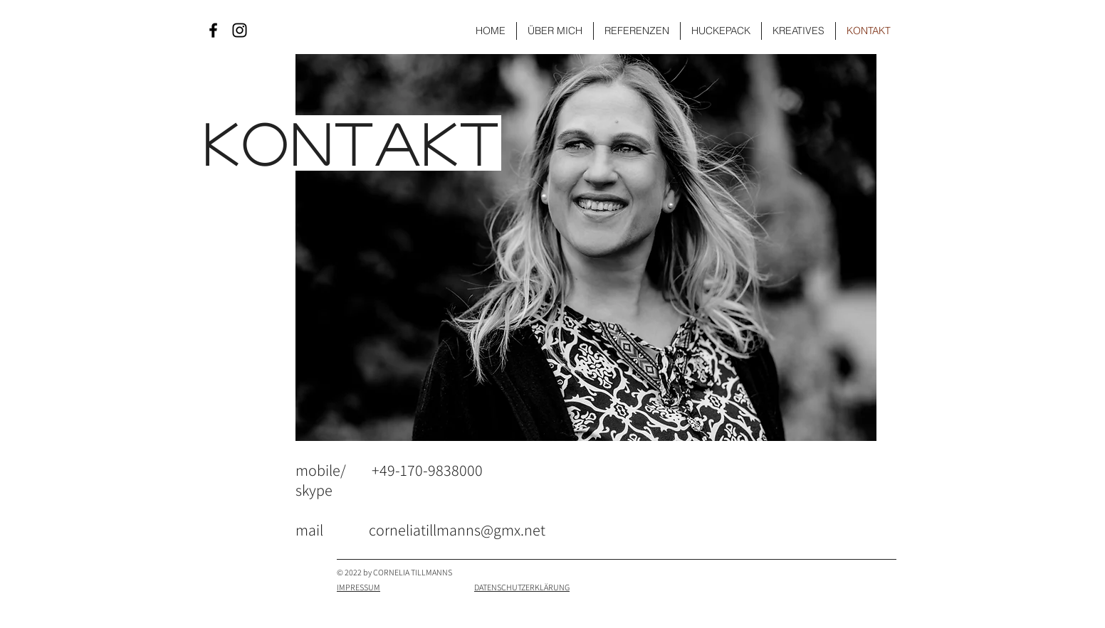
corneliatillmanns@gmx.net (457, 530)
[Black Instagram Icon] (239, 30)
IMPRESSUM (358, 587)
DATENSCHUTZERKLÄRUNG (522, 587)
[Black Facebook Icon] (213, 30)
